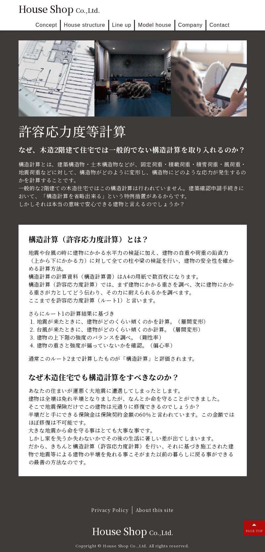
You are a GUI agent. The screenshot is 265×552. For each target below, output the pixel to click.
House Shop (59, 9)
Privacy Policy (109, 509)
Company (190, 25)
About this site (155, 509)
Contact (219, 25)
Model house (154, 25)
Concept (46, 25)
